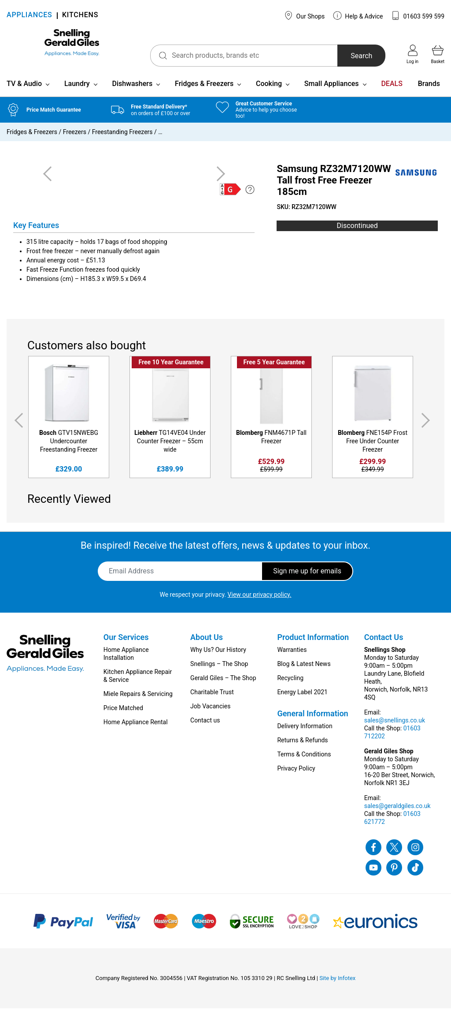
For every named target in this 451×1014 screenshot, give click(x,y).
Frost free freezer (50, 256)
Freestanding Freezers (122, 137)
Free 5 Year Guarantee (274, 367)
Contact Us (383, 642)
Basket (437, 54)
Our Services (126, 642)
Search (348, 56)
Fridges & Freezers (204, 89)
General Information (312, 719)
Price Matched (123, 713)
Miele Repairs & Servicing (138, 699)
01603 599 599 (417, 15)
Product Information (313, 642)
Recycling (290, 683)
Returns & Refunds (302, 745)
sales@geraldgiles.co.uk (397, 811)
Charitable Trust (212, 697)
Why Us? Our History (218, 655)
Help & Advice (358, 15)
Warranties (292, 655)
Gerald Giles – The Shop (223, 683)
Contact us (205, 726)
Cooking (269, 89)
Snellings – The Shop (219, 669)
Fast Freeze (42, 275)
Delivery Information (304, 731)
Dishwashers (132, 89)
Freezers (74, 137)
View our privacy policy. (260, 600)
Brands (429, 89)
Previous (17, 426)
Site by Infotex (337, 983)
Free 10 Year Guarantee (170, 367)
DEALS (391, 89)
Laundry (77, 89)
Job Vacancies (210, 711)
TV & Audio (24, 89)
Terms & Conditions (304, 759)
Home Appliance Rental (136, 727)
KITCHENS (80, 15)
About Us (206, 642)
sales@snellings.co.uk (394, 726)
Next (427, 426)
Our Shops (304, 15)
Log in (412, 54)
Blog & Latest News (303, 669)
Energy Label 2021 (302, 697)
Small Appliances (331, 89)
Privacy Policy (296, 774)
